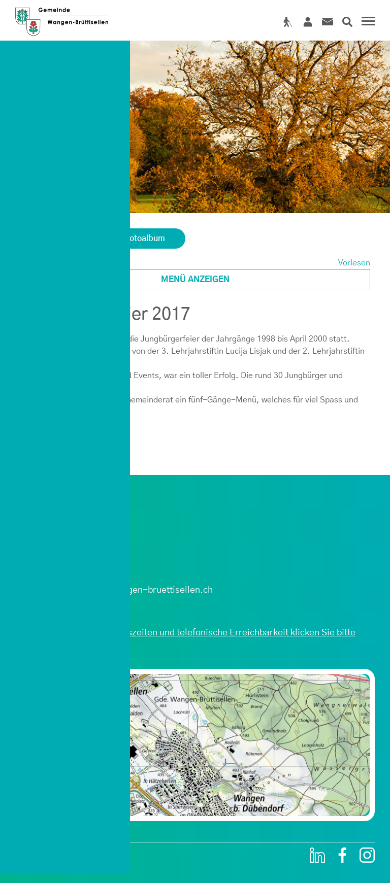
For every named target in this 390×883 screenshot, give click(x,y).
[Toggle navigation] (367, 22)
